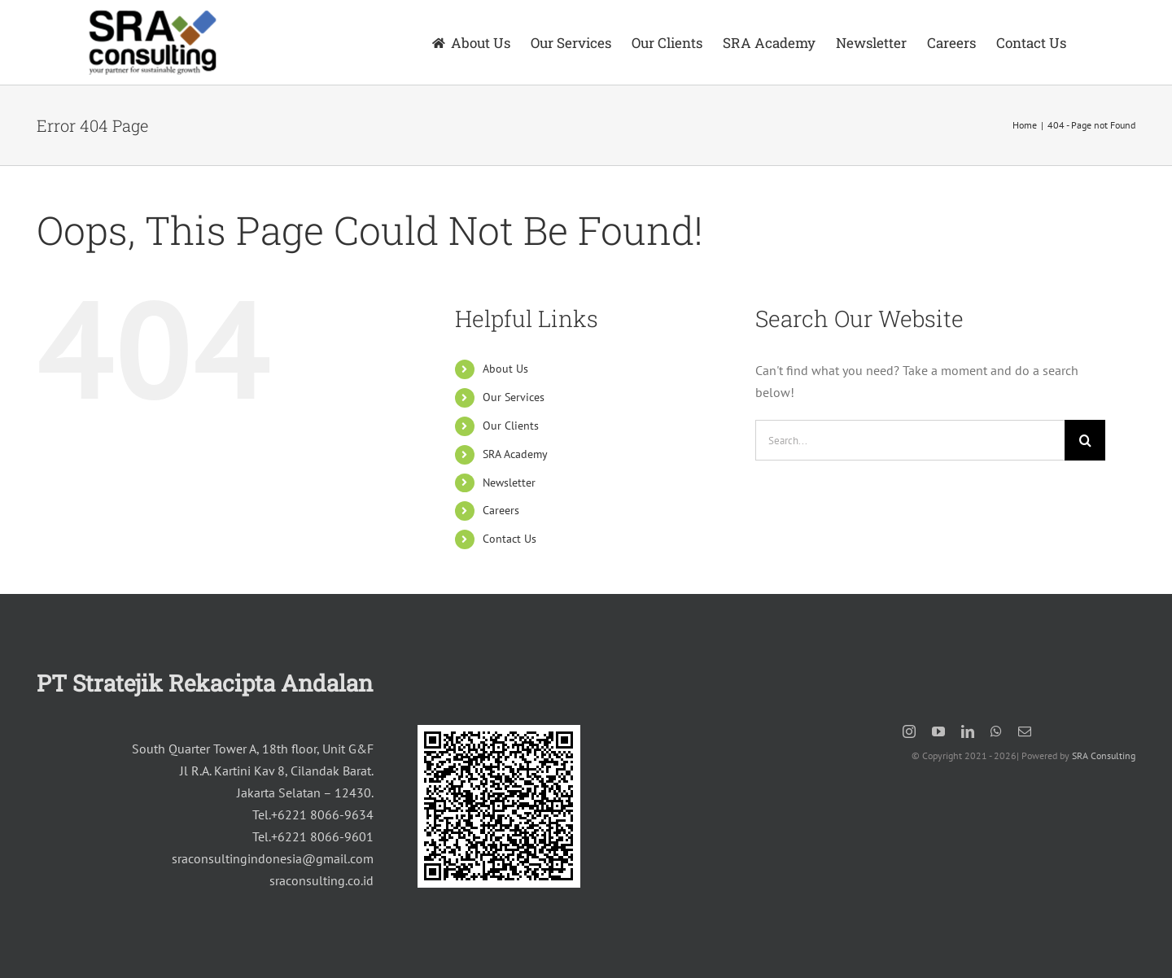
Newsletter (509, 482)
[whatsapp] (996, 731)
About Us (505, 368)
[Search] (1085, 440)
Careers (501, 510)
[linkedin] (967, 731)
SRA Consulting (1103, 755)
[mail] (1024, 731)
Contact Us (509, 538)
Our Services (513, 397)
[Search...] (910, 440)
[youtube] (938, 731)
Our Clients (511, 425)
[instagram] (909, 731)
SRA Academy (515, 454)
